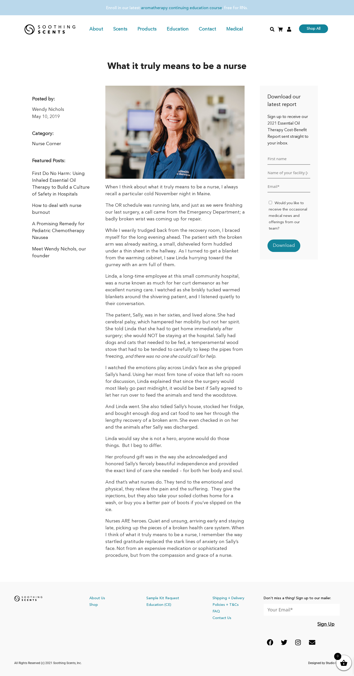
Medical (234, 29)
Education (178, 29)
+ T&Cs (232, 605)
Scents (120, 29)
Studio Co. (333, 663)
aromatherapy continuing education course (181, 8)
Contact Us (222, 618)
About (96, 29)
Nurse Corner (46, 144)
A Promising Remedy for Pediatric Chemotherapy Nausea (58, 231)
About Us (97, 598)
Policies (219, 605)
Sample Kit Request (162, 598)
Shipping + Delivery (228, 598)
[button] (272, 29)
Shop (93, 605)
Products (147, 29)
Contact (207, 29)
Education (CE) (158, 605)
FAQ (216, 611)
